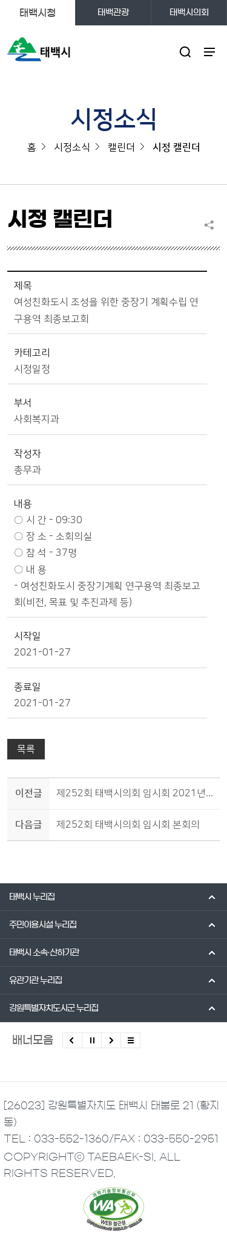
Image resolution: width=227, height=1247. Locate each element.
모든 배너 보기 (130, 1040)
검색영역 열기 (185, 51)
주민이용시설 (42, 925)
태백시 (31, 897)
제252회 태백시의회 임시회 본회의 (128, 824)
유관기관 (35, 980)
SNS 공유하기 (212, 225)
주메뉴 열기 (209, 51)
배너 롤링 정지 (92, 1040)
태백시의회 (189, 12)
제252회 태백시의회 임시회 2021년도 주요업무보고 (135, 793)
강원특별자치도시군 (53, 1008)
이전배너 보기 (72, 1040)
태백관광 (113, 12)
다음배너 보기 (111, 1040)
